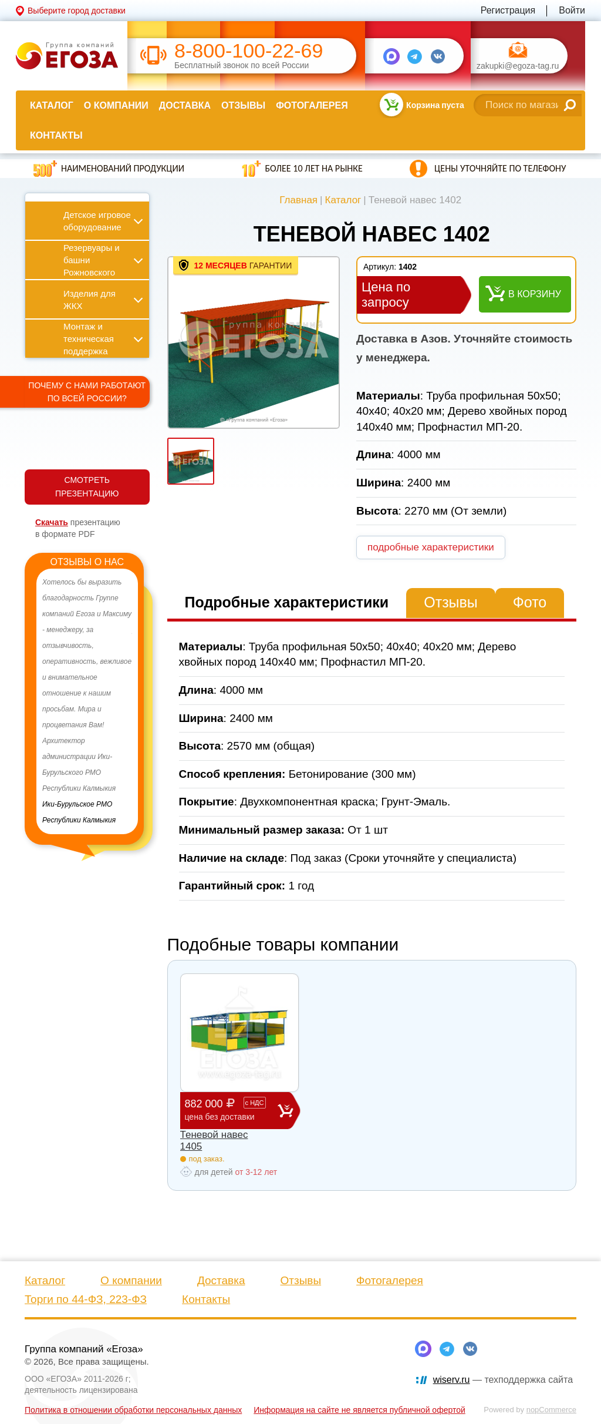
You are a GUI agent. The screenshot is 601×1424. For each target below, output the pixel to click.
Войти (572, 10)
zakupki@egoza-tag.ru (518, 66)
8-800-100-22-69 (248, 51)
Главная (298, 200)
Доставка (185, 105)
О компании (116, 105)
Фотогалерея (311, 105)
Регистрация (508, 10)
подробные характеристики (430, 547)
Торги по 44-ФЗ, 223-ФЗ (86, 1299)
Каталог (51, 105)
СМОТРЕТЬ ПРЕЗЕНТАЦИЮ (87, 486)
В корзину (534, 294)
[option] (87, 701)
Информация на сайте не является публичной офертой (359, 1410)
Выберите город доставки (77, 10)
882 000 (231, 1110)
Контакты (56, 135)
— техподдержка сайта (503, 1380)
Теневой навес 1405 (214, 1140)
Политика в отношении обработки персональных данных (133, 1410)
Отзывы (243, 105)
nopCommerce (551, 1409)
